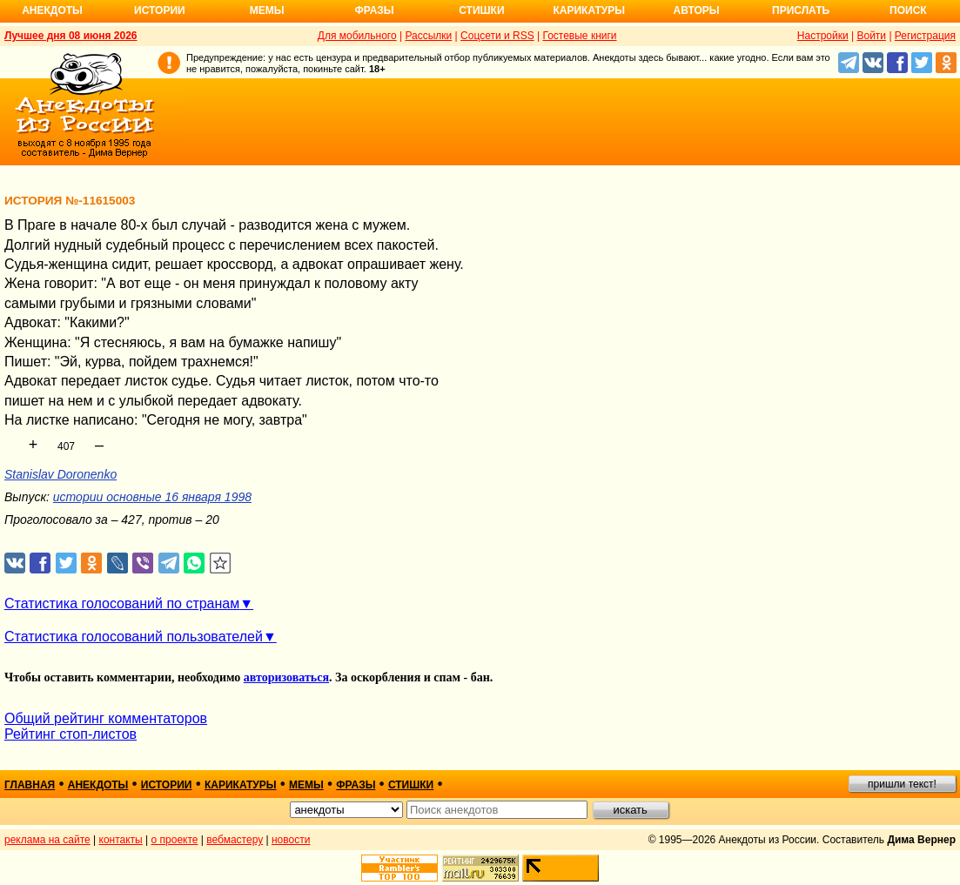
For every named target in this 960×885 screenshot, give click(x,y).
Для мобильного (357, 36)
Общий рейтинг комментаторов (105, 718)
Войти (871, 36)
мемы (306, 785)
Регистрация (925, 36)
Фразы (373, 10)
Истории (159, 10)
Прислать (800, 10)
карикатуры (241, 785)
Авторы (697, 10)
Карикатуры (589, 10)
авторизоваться (286, 677)
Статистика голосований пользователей (133, 636)
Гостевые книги (579, 36)
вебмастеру (234, 840)
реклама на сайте (47, 840)
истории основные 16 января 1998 (152, 497)
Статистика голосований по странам (121, 603)
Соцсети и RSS (497, 36)
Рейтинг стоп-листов (70, 734)
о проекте (174, 840)
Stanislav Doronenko (60, 474)
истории (166, 785)
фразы (355, 785)
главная (29, 785)
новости (291, 840)
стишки (410, 785)
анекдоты (98, 785)
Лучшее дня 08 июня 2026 (71, 36)
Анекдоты (52, 10)
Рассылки (428, 36)
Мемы (267, 10)
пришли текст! (902, 784)
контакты (121, 840)
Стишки (481, 10)
